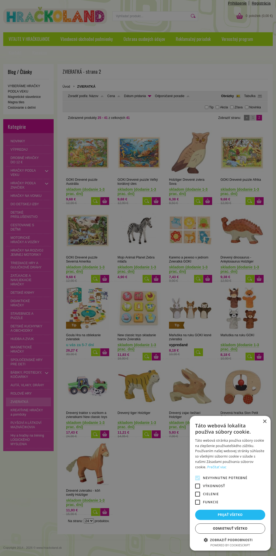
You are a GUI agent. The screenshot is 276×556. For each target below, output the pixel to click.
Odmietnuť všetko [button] (230, 528)
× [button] (265, 422)
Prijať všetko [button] (230, 514)
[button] (230, 539)
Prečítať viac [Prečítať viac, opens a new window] (216, 467)
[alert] (138, 278)
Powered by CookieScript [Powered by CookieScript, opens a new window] (230, 545)
